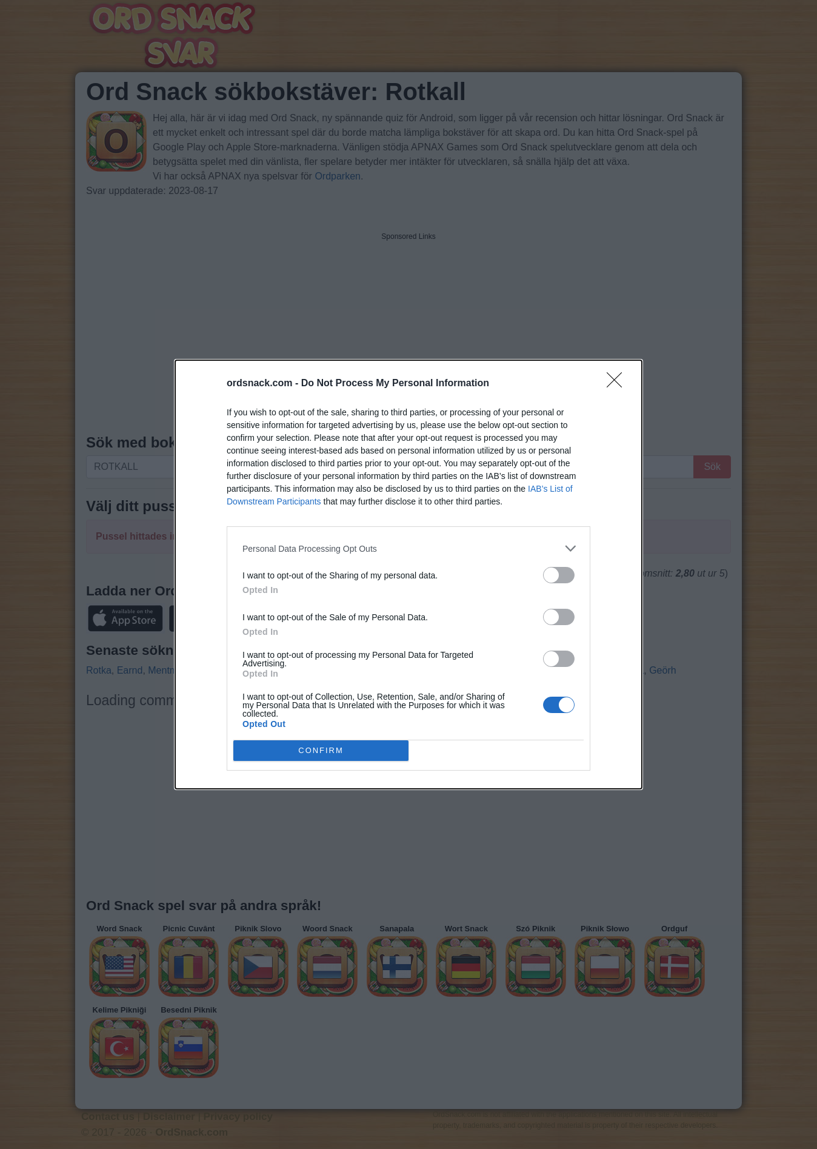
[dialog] (408, 574)
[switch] (559, 575)
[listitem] (408, 548)
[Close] (618, 383)
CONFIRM (321, 750)
